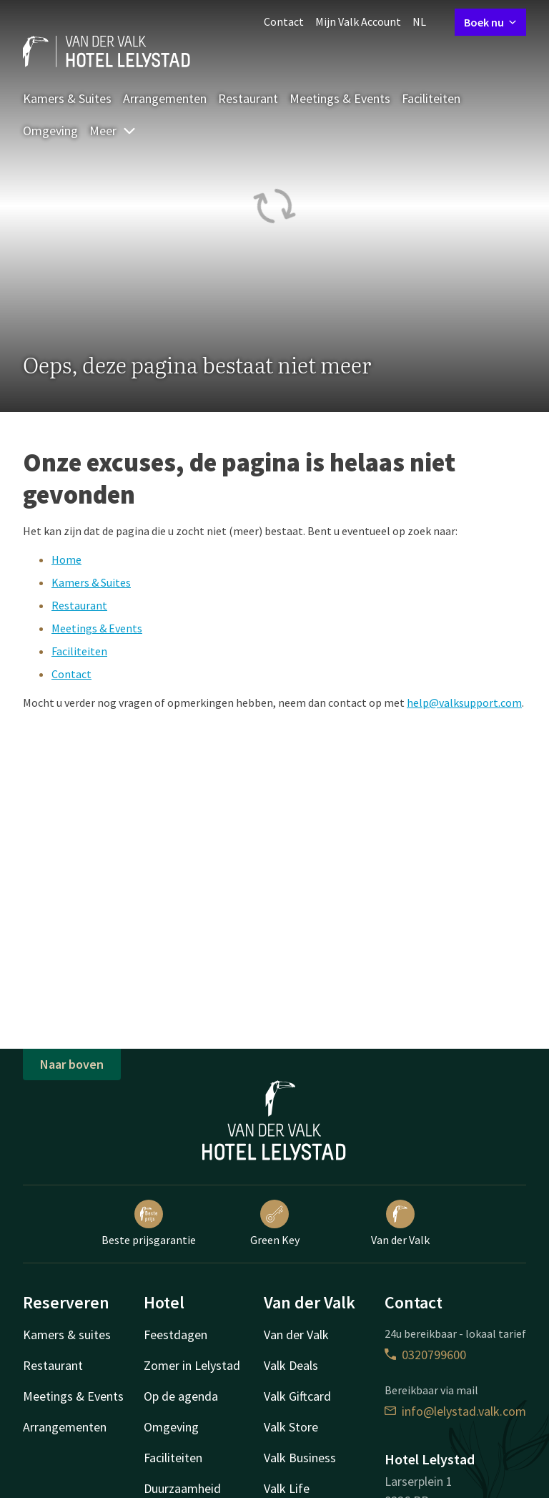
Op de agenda (181, 1396)
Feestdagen (175, 1334)
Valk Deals (291, 1365)
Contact (284, 21)
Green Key (275, 1223)
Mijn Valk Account (358, 21)
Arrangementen (165, 98)
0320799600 (425, 1354)
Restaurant (248, 98)
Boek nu (490, 22)
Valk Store (291, 1427)
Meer (113, 130)
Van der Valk (400, 1223)
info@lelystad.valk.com (455, 1411)
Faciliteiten (431, 98)
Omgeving (50, 130)
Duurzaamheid (182, 1488)
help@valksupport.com (464, 702)
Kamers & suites (67, 1334)
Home (66, 559)
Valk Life (287, 1488)
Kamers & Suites (67, 98)
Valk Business (300, 1457)
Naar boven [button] (72, 1064)
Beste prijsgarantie (149, 1223)
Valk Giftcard (297, 1396)
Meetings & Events (340, 98)
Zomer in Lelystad (192, 1365)
